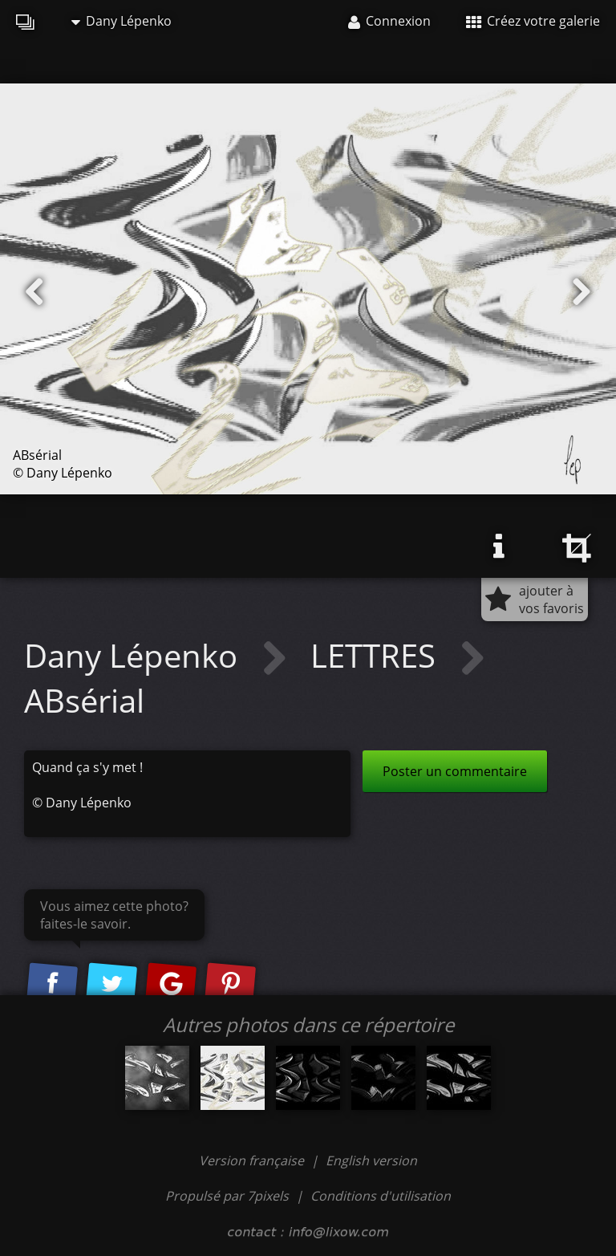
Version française (253, 1160)
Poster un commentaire (455, 771)
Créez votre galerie (533, 21)
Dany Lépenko (121, 21)
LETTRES (377, 655)
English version (371, 1160)
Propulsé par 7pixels (227, 1196)
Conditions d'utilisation (380, 1196)
